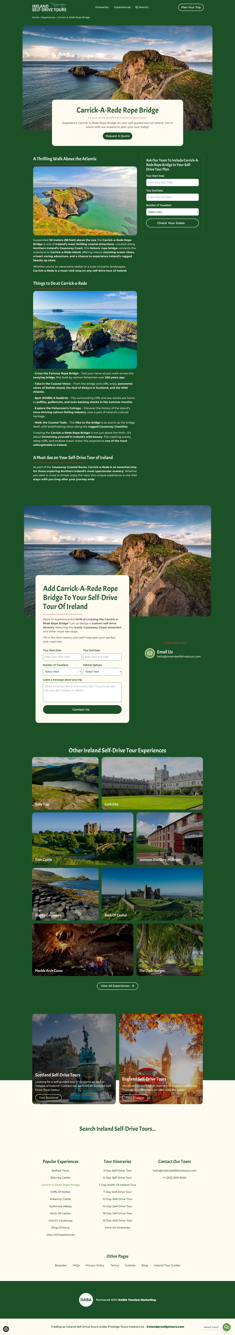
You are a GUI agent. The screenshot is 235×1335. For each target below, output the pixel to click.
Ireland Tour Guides (167, 1265)
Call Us (173, 634)
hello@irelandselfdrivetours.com (174, 1170)
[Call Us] (153, 637)
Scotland (102, 387)
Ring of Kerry (60, 1227)
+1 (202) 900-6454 (174, 1177)
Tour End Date (154, 190)
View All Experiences (60, 1234)
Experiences (48, 17)
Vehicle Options (92, 665)
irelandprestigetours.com (165, 1326)
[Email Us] (150, 653)
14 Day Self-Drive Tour (117, 1206)
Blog (144, 1265)
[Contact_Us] (227, 1327)
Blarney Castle (60, 1177)
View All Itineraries (117, 1227)
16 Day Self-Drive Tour (117, 1213)
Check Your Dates (171, 223)
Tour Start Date (155, 176)
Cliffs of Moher (60, 1192)
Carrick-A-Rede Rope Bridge (60, 1185)
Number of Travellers (158, 205)
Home (35, 17)
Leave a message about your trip (62, 679)
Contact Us (80, 709)
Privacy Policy (95, 1265)
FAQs (76, 1265)
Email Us (165, 652)
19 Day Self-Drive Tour (117, 1220)
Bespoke (61, 1265)
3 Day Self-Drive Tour (117, 1170)
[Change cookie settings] (6, 1329)
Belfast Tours (60, 1170)
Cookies (130, 1265)
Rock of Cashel (60, 1213)
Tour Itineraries (117, 1161)
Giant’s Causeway (61, 1220)
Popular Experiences (60, 1161)
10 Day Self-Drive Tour (117, 1199)
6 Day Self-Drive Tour (117, 1177)
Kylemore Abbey (60, 1206)
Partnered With (126, 1300)
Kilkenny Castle (60, 1199)
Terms (114, 1265)
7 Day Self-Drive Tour (117, 1192)
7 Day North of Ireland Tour (117, 1185)
